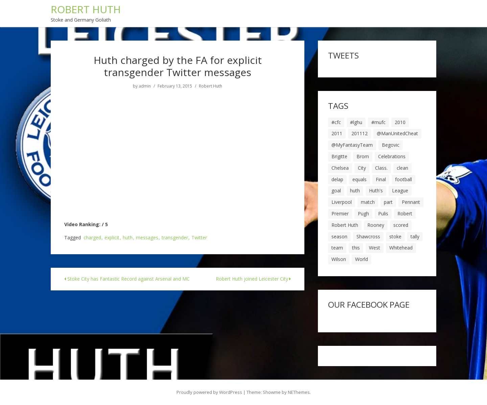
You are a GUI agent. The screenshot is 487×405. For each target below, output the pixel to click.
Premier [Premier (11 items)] (340, 213)
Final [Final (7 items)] (381, 179)
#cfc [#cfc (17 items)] (336, 122)
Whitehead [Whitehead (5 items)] (401, 247)
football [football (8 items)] (403, 179)
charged (92, 238)
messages (147, 238)
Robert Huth (210, 86)
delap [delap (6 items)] (337, 179)
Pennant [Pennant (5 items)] (411, 202)
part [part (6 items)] (388, 202)
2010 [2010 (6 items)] (400, 122)
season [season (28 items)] (339, 236)
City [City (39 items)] (362, 168)
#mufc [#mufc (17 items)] (378, 122)
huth (128, 238)
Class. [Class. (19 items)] (381, 168)
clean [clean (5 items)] (402, 168)
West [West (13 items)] (374, 247)
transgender (175, 238)
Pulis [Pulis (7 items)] (383, 213)
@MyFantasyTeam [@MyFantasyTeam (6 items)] (352, 145)
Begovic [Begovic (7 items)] (390, 145)
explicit (112, 238)
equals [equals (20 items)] (359, 179)
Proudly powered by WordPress (209, 392)
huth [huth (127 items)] (355, 190)
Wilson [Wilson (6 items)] (338, 259)
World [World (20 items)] (361, 259)
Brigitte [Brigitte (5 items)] (339, 156)
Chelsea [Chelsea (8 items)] (340, 168)
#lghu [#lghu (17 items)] (356, 122)
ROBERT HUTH (86, 9)
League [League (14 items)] (400, 190)
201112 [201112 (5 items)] (359, 133)
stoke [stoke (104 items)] (395, 236)
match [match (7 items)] (368, 202)
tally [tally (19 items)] (415, 236)
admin (145, 86)
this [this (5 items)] (356, 247)
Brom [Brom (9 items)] (362, 156)
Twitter (199, 238)
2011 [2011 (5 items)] (336, 133)
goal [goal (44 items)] (336, 190)
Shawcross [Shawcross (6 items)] (368, 236)
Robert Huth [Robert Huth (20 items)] (344, 225)
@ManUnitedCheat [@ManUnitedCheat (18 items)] (397, 133)
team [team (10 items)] (337, 247)
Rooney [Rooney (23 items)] (375, 225)
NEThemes (299, 392)
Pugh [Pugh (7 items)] (363, 213)
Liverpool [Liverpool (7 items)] (341, 202)
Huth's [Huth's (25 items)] (376, 190)
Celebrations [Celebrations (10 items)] (391, 156)
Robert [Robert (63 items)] (404, 213)
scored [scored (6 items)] (400, 225)
